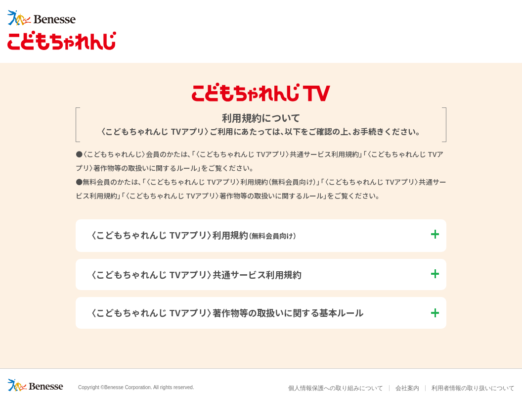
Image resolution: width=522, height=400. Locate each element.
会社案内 (407, 388)
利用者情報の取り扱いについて (473, 388)
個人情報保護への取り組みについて (335, 388)
